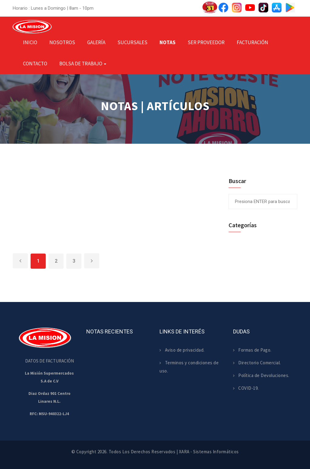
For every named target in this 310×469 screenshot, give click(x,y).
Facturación (252, 42)
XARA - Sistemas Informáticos (209, 451)
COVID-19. (246, 388)
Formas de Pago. (252, 350)
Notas (168, 42)
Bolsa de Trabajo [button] (82, 63)
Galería (96, 42)
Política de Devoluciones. (261, 375)
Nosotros (62, 42)
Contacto (35, 63)
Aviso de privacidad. (182, 350)
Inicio (30, 42)
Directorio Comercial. (257, 363)
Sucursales (132, 42)
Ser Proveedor (206, 42)
